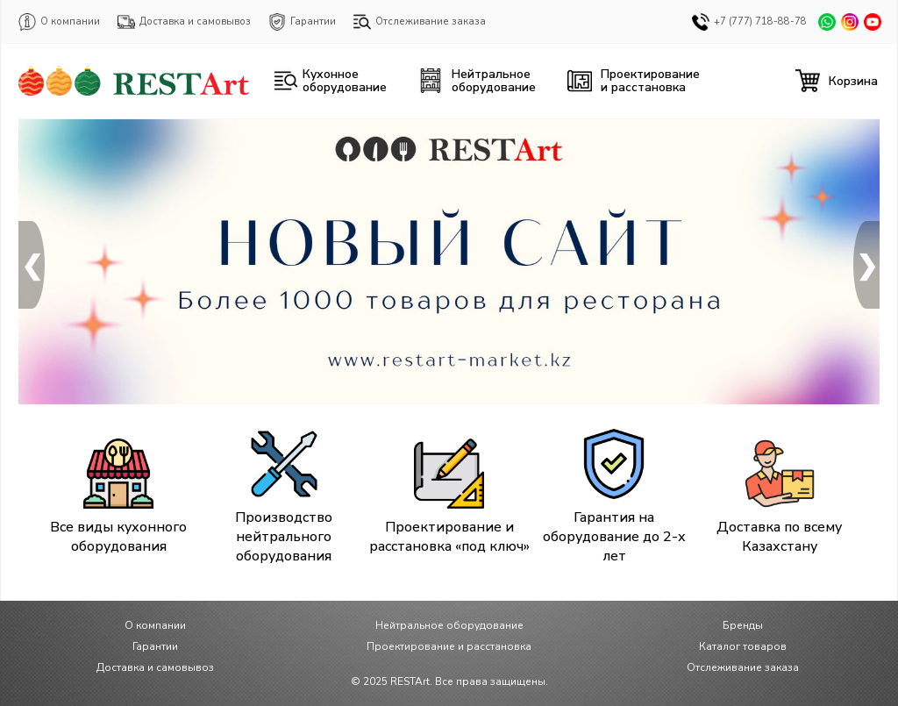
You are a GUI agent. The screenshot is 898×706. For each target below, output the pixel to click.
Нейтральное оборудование (449, 625)
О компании (59, 22)
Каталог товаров (743, 646)
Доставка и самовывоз (184, 22)
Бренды (743, 625)
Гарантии (302, 22)
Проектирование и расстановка (449, 646)
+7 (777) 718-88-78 (749, 22)
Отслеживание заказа (419, 22)
